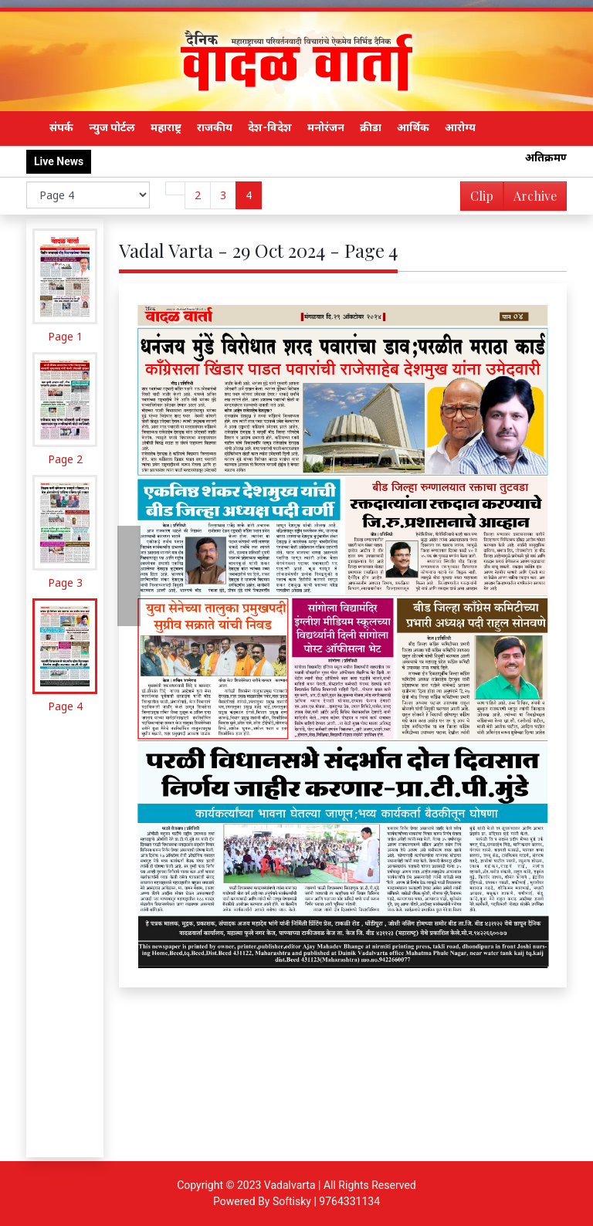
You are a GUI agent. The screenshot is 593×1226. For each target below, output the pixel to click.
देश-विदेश (270, 127)
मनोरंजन (325, 127)
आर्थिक (413, 127)
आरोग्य (460, 127)
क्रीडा (370, 127)
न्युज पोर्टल (112, 127)
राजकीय (214, 127)
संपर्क (61, 127)
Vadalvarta (290, 1185)
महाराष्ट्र (166, 127)
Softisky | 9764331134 (326, 1201)
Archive (530, 199)
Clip (481, 196)
